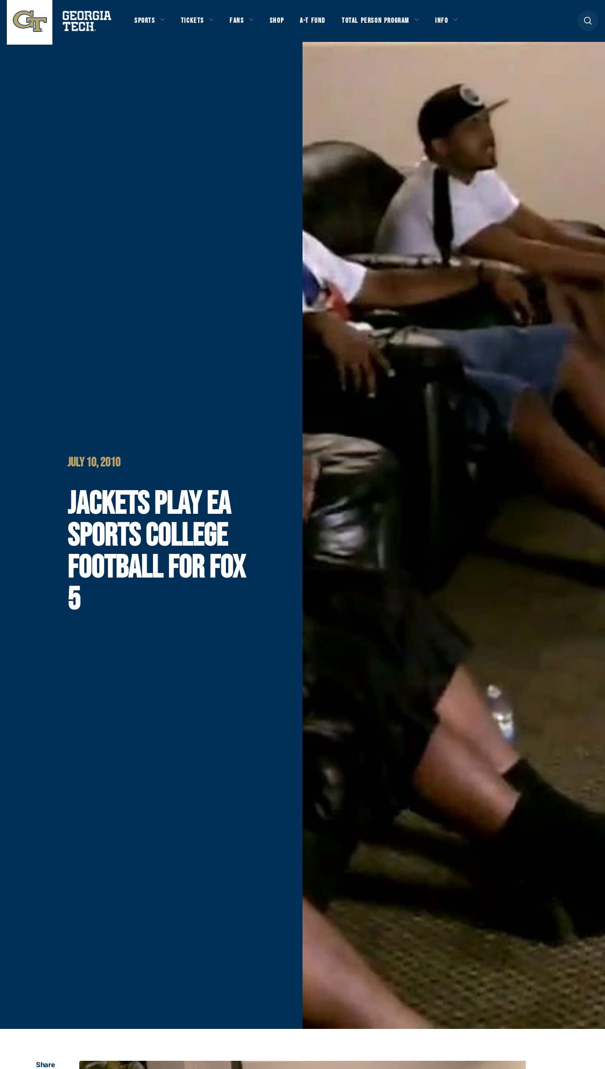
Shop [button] (282, 23)
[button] (588, 23)
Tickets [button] (195, 23)
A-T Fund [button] (320, 23)
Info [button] (455, 23)
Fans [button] (241, 23)
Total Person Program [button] (385, 23)
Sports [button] (145, 23)
